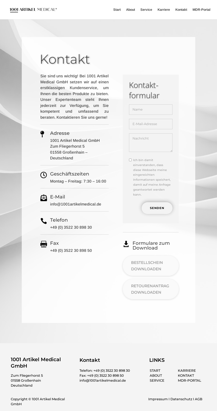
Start (117, 9)
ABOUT (156, 376)
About (130, 9)
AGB (198, 399)
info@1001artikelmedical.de (103, 380)
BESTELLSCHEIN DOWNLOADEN (147, 265)
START (155, 371)
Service (146, 9)
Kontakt (181, 9)
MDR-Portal (201, 9)
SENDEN (157, 208)
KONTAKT (186, 376)
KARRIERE (187, 371)
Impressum (158, 399)
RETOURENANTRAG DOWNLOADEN (150, 289)
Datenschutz (181, 399)
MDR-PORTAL (189, 380)
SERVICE (157, 380)
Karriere (164, 9)
